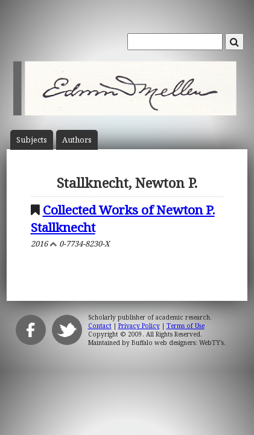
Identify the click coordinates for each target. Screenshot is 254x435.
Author (77, 140)
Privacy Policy (139, 325)
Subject (31, 140)
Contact (100, 325)
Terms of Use (186, 325)
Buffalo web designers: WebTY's (178, 342)
